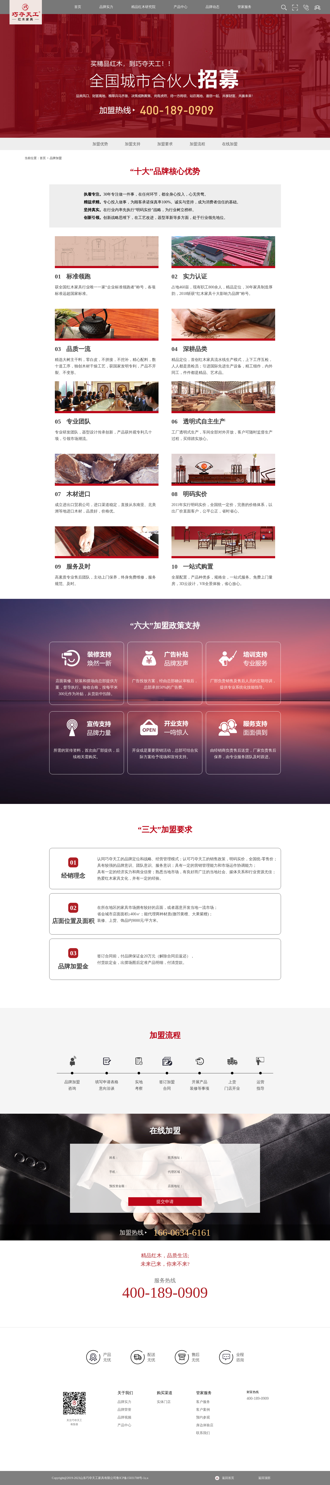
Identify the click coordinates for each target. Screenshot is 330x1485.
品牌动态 (212, 7)
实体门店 (164, 1402)
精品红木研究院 (143, 7)
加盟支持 (132, 144)
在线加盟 (230, 144)
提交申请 (165, 1201)
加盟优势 (100, 144)
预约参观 (203, 1417)
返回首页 (228, 1478)
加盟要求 (165, 144)
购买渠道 (164, 1393)
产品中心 (180, 7)
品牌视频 (124, 1417)
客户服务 (203, 1402)
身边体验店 (204, 1425)
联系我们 (203, 1433)
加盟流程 (197, 144)
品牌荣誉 (124, 1409)
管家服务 (244, 7)
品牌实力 (106, 7)
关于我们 (125, 1393)
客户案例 (203, 1409)
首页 (77, 7)
